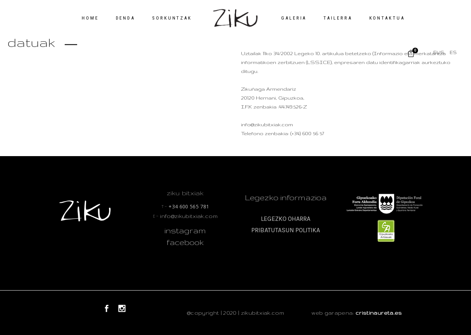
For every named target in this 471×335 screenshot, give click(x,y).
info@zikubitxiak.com (185, 216)
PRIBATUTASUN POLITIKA (285, 230)
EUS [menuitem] (438, 52)
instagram (185, 230)
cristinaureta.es (378, 313)
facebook (185, 242)
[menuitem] (438, 53)
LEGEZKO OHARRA (285, 219)
